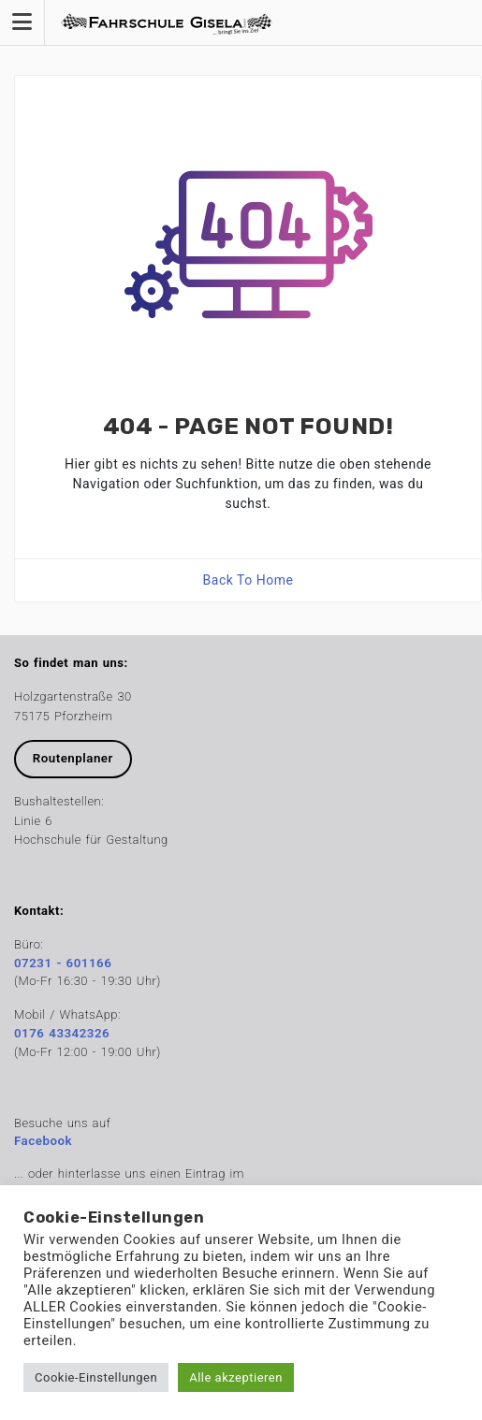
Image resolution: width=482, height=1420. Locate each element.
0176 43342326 (62, 1033)
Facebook (43, 1141)
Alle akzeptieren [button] (236, 1377)
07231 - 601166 (62, 963)
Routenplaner (73, 758)
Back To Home (248, 579)
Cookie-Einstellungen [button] (96, 1377)
